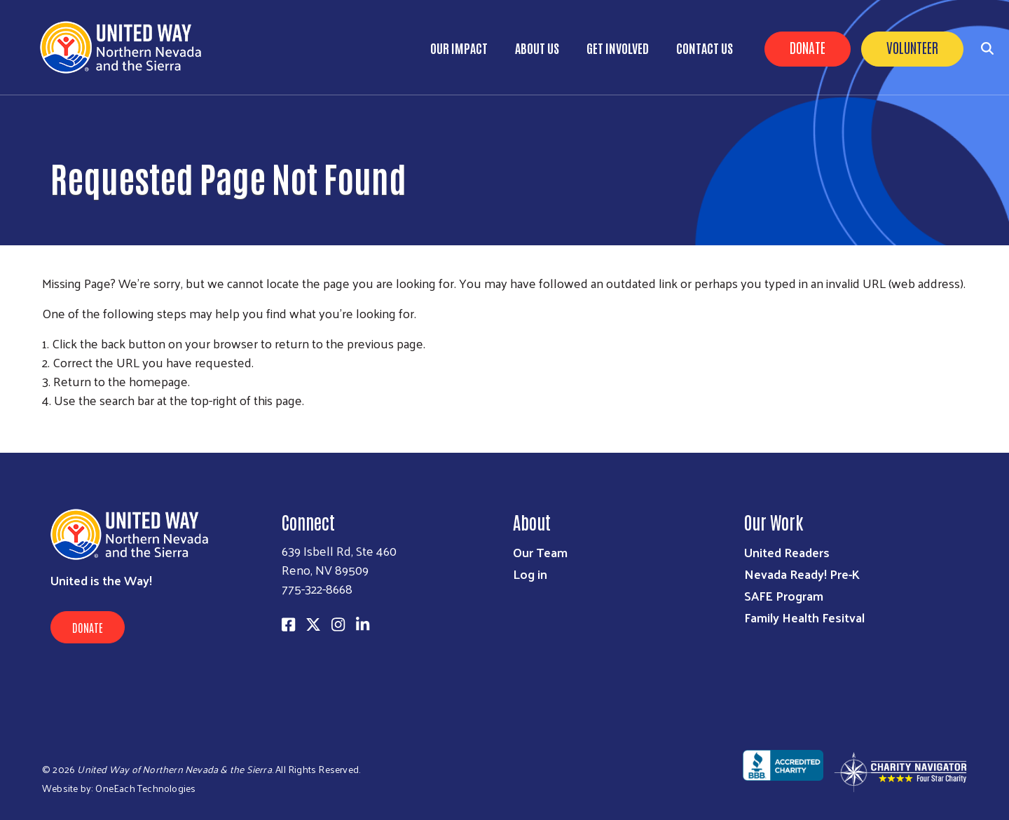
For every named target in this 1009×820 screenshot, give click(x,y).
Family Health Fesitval (804, 617)
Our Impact (459, 47)
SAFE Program (783, 595)
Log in (530, 574)
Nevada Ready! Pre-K (802, 574)
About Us (537, 47)
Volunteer (912, 47)
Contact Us (704, 47)
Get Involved (617, 47)
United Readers (787, 552)
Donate (807, 47)
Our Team (540, 552)
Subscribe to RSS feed (47, 426)
